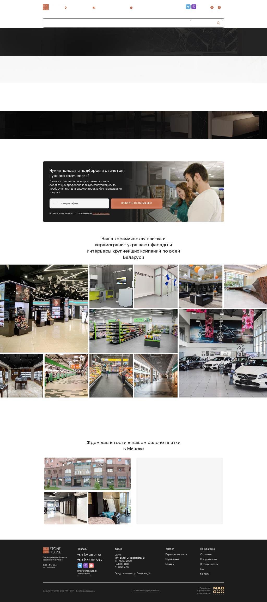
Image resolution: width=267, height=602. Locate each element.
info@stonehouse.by (87, 571)
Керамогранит (172, 559)
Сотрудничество (77, 22)
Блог (202, 569)
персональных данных (101, 213)
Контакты (204, 573)
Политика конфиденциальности (146, 590)
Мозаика (170, 564)
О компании (205, 554)
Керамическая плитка (176, 554)
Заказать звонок (178, 11)
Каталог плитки (54, 22)
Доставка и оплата (209, 564)
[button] (100, 23)
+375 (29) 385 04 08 (173, 5)
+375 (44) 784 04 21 (172, 8)
